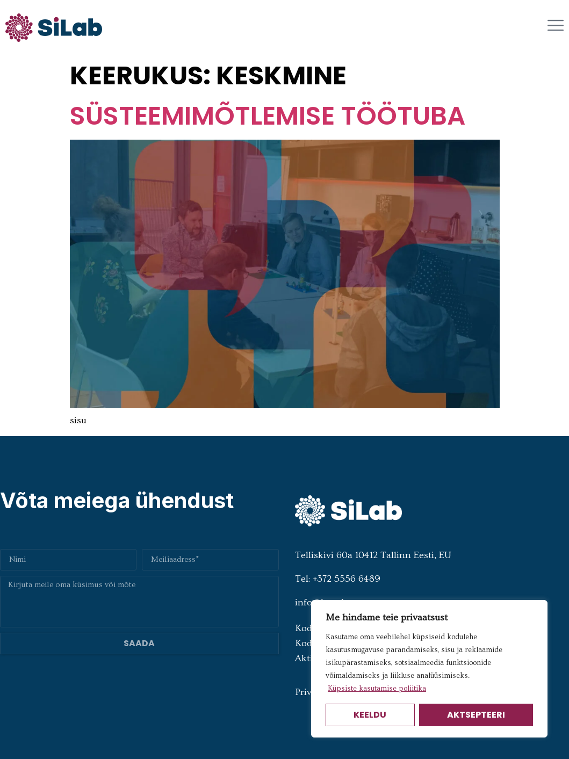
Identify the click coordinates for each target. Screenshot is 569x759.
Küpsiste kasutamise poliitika (377, 688)
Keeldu (370, 715)
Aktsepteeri (476, 715)
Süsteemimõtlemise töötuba (267, 116)
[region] (429, 669)
